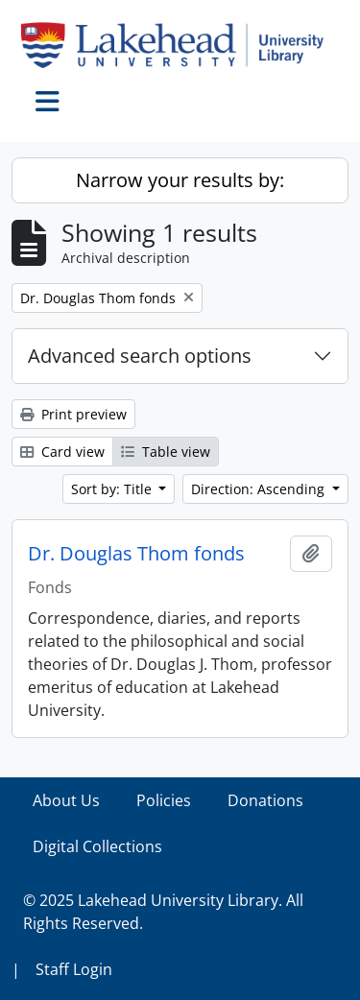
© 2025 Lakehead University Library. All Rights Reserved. (163, 912)
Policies (163, 800)
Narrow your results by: (180, 180)
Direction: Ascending (259, 489)
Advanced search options (140, 356)
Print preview (73, 414)
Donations (265, 800)
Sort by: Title (113, 489)
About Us (66, 800)
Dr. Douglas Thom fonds (136, 553)
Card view (62, 451)
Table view (165, 451)
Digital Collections (97, 846)
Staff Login (74, 969)
